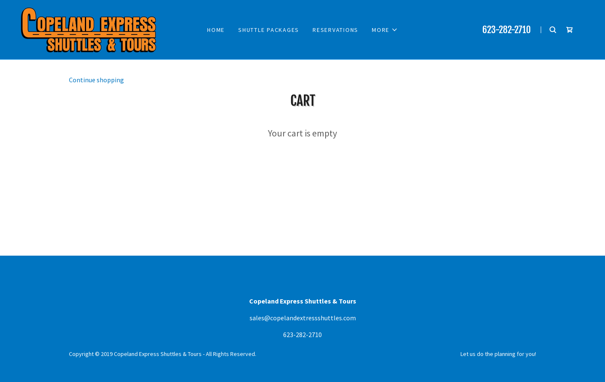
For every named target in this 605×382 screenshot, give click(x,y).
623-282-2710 (506, 29)
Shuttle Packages (268, 30)
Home (216, 30)
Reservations (335, 30)
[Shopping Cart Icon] (570, 30)
